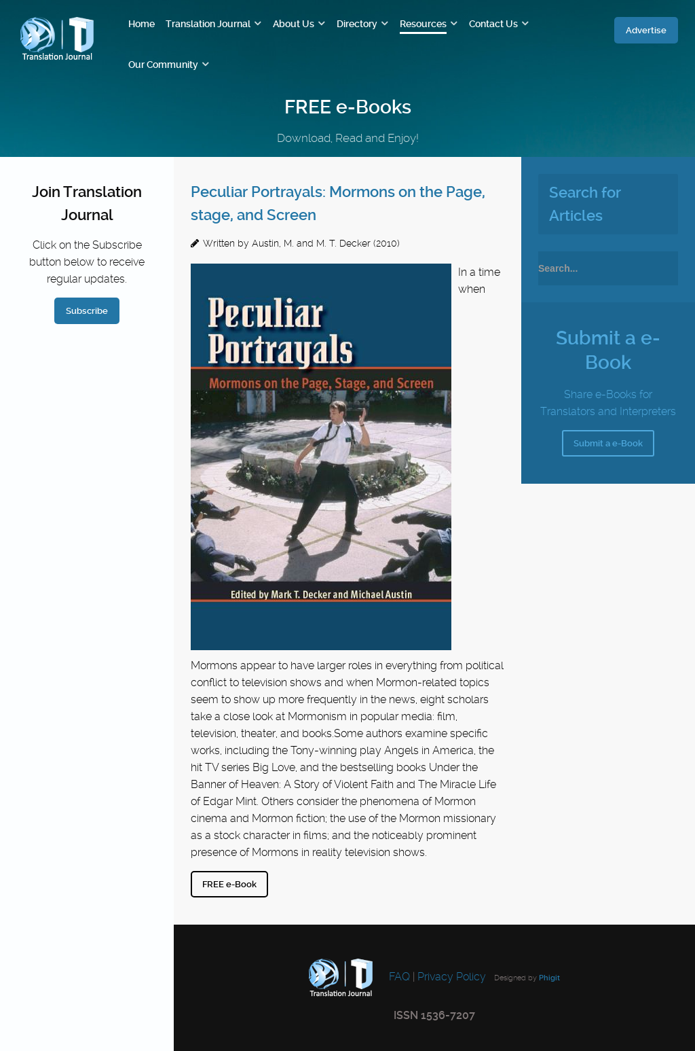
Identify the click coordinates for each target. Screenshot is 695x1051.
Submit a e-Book (608, 443)
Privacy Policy (451, 976)
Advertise (646, 30)
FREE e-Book (229, 884)
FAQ (398, 976)
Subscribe (87, 311)
